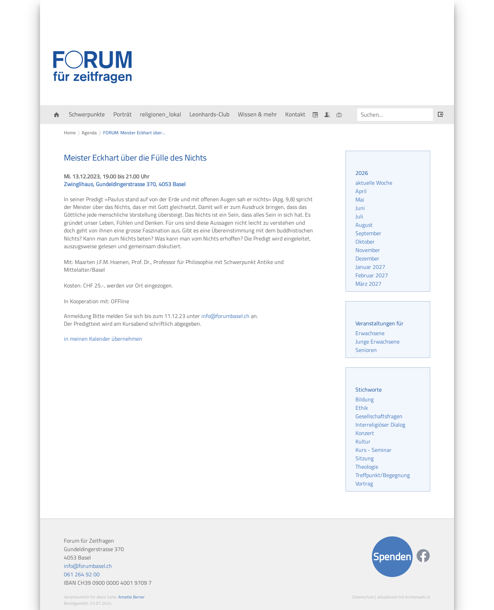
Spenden (392, 556)
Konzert (364, 433)
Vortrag (364, 483)
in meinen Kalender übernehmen (103, 338)
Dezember (367, 258)
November (367, 250)
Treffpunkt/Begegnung (382, 475)
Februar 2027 (371, 275)
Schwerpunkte (87, 114)
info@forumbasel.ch (225, 316)
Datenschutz (363, 597)
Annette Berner (131, 597)
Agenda (89, 132)
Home (70, 132)
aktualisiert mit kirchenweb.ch (403, 597)
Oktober (365, 241)
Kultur (362, 441)
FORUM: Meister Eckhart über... (134, 132)
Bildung (364, 399)
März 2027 (368, 283)
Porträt (122, 114)
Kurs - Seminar (373, 450)
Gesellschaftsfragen (378, 416)
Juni (360, 208)
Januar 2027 (370, 267)
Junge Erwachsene (377, 341)
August (364, 224)
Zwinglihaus (125, 184)
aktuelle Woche (373, 182)
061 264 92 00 (82, 574)
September (368, 233)
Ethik (361, 407)
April (361, 191)
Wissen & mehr (257, 114)
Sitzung (364, 458)
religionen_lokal (160, 114)
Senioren (366, 350)
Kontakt (295, 114)
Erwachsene (370, 333)
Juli (359, 216)
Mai (359, 199)
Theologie (366, 466)
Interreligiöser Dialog (380, 424)
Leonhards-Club (209, 114)
